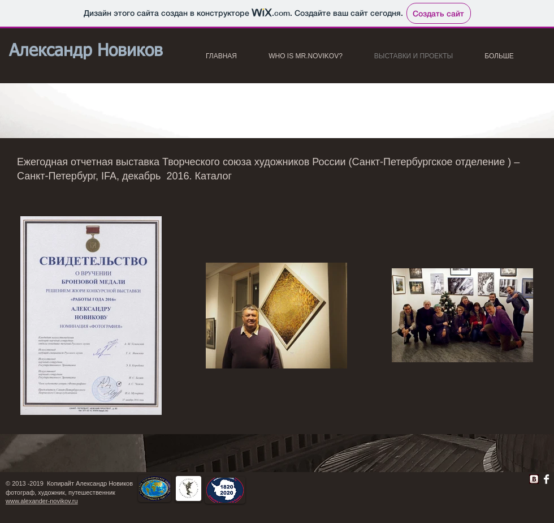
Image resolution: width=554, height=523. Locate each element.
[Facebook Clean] (546, 479)
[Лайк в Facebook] (379, 482)
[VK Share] (498, 477)
